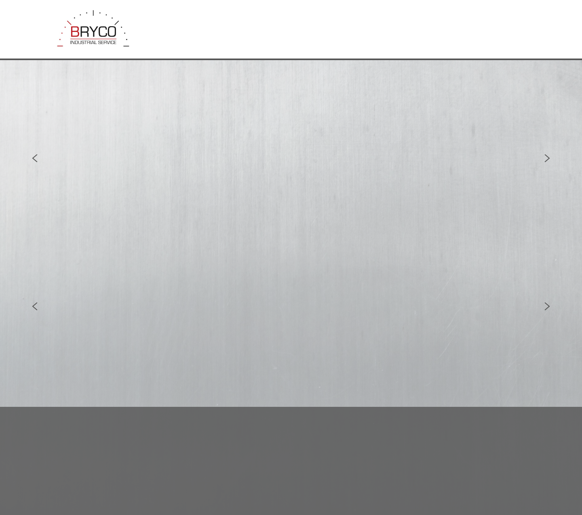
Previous (34, 158)
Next (547, 158)
